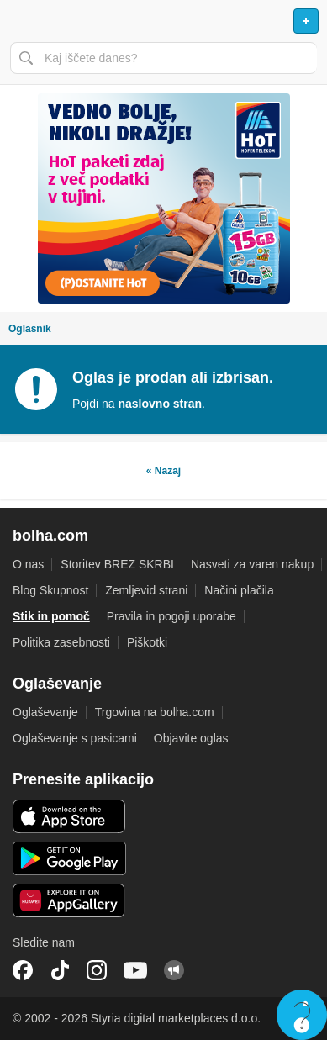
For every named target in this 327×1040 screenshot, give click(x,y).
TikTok (60, 970)
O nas (28, 564)
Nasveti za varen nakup (252, 564)
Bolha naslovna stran (163, 21)
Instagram (97, 970)
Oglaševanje (45, 712)
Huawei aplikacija (69, 900)
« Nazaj (163, 471)
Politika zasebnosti (61, 642)
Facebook (23, 970)
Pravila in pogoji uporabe (171, 616)
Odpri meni (20, 21)
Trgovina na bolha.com (154, 712)
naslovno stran (160, 403)
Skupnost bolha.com (174, 970)
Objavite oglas (191, 738)
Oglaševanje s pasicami (75, 738)
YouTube (135, 970)
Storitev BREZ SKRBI (117, 564)
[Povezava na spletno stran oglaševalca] (163, 198)
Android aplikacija (69, 858)
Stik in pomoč (51, 616)
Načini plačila (238, 590)
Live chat (302, 1015)
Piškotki (147, 642)
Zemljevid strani (146, 590)
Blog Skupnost (50, 590)
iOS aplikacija (69, 816)
